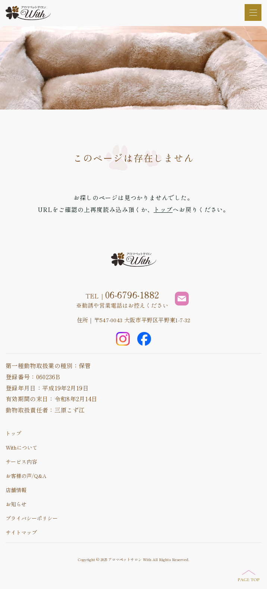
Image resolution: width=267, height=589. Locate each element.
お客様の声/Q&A (26, 475)
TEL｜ (122, 294)
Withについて (22, 447)
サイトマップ (21, 532)
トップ (163, 209)
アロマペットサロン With (129, 559)
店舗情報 (16, 490)
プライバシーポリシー (32, 518)
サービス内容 (21, 461)
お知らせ (16, 504)
